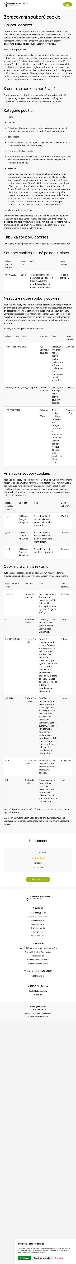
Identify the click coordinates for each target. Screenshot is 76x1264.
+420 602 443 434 (38, 976)
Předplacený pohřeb (38, 913)
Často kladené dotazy (38, 991)
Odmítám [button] (59, 1258)
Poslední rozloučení (38, 935)
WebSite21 (37, 1014)
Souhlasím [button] (24, 1258)
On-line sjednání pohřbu (38, 916)
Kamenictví (37, 932)
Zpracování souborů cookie (38, 959)
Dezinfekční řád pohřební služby (38, 952)
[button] (67, 4)
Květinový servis (38, 928)
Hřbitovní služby (38, 924)
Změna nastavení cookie (38, 963)
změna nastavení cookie (38, 1016)
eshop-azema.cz (40, 201)
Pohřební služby (38, 920)
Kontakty (38, 995)
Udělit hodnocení (38, 879)
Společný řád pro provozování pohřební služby (38, 948)
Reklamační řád (38, 956)
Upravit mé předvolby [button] (42, 1258)
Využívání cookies (12, 812)
